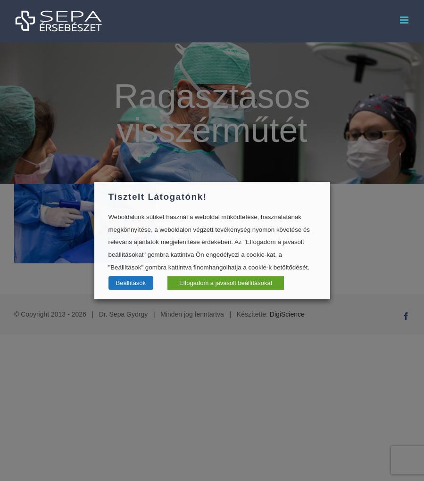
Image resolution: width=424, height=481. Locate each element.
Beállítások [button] (131, 282)
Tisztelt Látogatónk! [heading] (157, 197)
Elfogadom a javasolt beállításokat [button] (225, 282)
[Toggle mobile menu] (405, 20)
